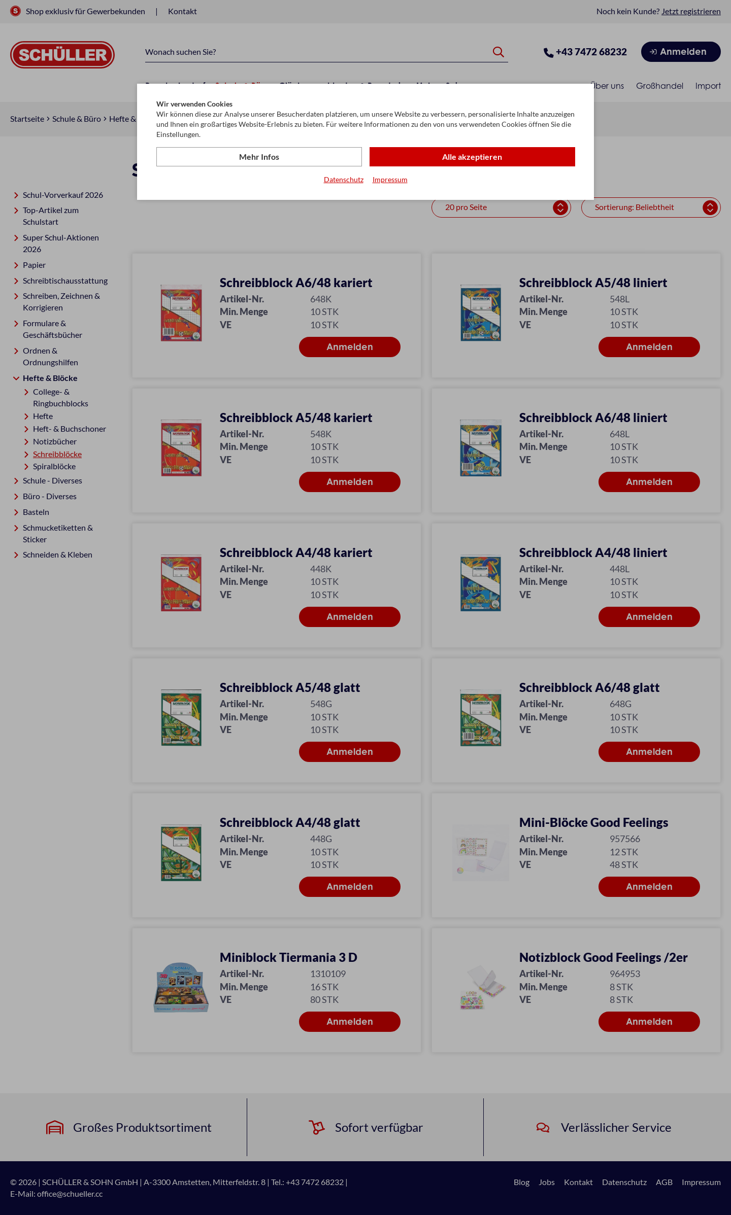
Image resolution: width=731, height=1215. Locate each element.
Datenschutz (343, 179)
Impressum (390, 179)
